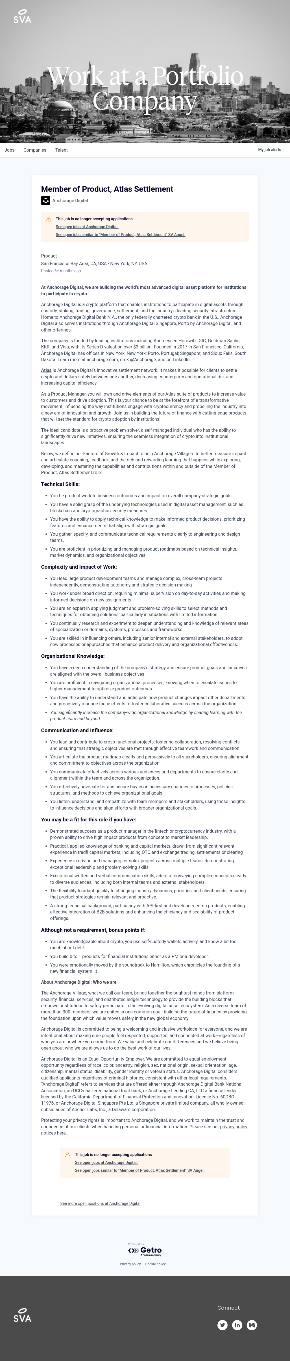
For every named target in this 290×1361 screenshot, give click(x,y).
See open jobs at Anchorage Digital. (87, 226)
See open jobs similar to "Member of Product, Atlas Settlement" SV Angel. (121, 234)
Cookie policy (155, 1264)
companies (34, 150)
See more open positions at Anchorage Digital (100, 1203)
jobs (9, 150)
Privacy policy (130, 1264)
